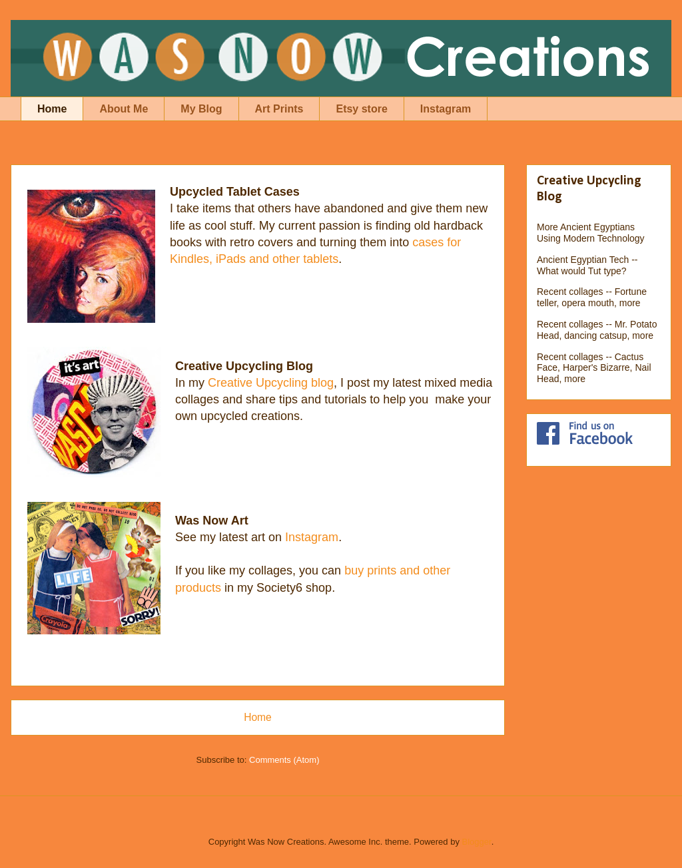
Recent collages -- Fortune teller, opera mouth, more (592, 297)
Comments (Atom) (284, 760)
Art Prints (279, 108)
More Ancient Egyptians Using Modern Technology (591, 233)
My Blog (201, 108)
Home (52, 108)
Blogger (477, 842)
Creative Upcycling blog (271, 382)
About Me (123, 108)
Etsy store (361, 108)
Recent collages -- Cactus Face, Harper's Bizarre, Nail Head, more (594, 368)
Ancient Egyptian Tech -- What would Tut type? (587, 265)
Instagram (445, 108)
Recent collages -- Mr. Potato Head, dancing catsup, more (597, 330)
